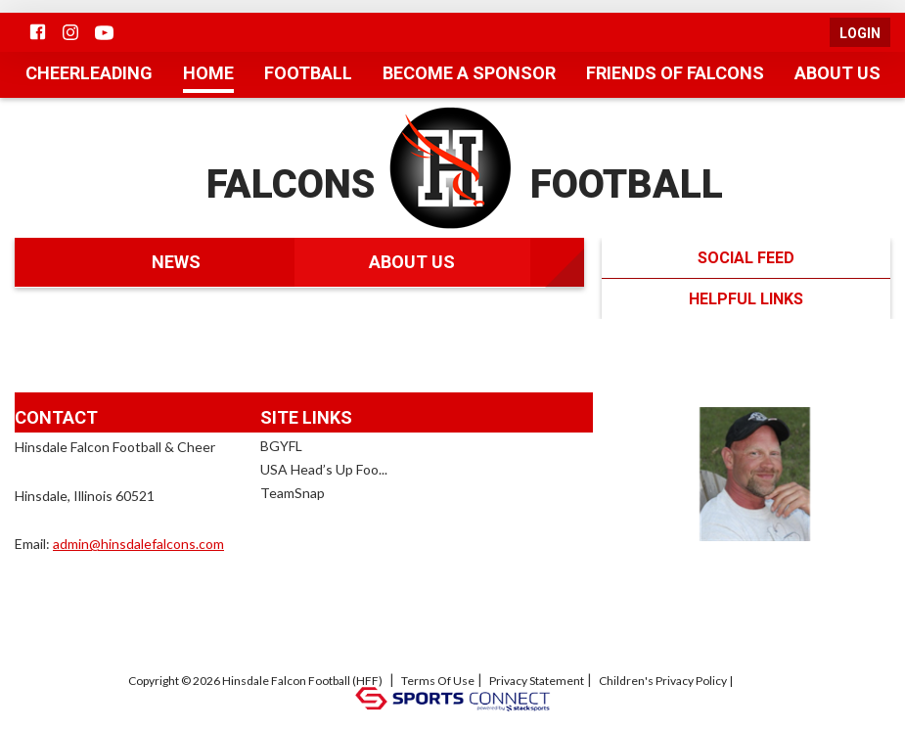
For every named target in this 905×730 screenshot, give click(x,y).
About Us (837, 73)
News (176, 261)
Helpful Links (776, 298)
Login (860, 33)
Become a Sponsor (469, 73)
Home (208, 73)
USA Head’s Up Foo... (323, 468)
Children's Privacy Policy (663, 680)
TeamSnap (292, 491)
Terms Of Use (438, 680)
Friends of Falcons (675, 73)
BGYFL (281, 444)
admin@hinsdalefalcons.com (138, 542)
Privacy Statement (536, 680)
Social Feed (738, 258)
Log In (762, 680)
